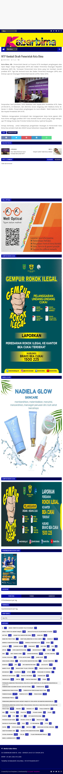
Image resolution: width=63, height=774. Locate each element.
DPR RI (4, 650)
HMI (3, 653)
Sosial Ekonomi (7, 734)
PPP (22, 716)
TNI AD (22, 734)
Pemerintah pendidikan (10, 690)
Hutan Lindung (50, 653)
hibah (49, 650)
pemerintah (40, 686)
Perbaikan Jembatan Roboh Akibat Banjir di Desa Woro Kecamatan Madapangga (27, 701)
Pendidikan (38, 694)
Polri (49, 712)
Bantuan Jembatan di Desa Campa (31, 639)
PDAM (44, 679)
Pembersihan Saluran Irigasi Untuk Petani (16, 686)
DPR (53, 646)
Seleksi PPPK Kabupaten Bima (30, 731)
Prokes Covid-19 (26, 719)
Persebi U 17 (30, 708)
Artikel (4, 635)
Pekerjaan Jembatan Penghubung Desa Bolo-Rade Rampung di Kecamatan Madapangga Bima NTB (29, 683)
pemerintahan (12, 132)
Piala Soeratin (44, 708)
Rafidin (29, 727)
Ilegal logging (7, 657)
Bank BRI (40, 635)
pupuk (4, 727)
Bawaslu (50, 639)
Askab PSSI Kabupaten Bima (22, 635)
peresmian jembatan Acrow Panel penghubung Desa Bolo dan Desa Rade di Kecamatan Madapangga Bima (29, 705)
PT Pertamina (34, 723)
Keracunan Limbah (8, 661)
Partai (18, 679)
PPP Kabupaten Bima (35, 716)
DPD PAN (43, 646)
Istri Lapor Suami (24, 657)
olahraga (17, 672)
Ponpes (4, 716)
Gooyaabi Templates (33, 771)
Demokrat (32, 646)
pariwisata (6, 679)
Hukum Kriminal (32, 653)
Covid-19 (5, 646)
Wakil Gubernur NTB (9, 738)
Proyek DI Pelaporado (9, 723)
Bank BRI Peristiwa (8, 639)
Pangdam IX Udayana (43, 672)
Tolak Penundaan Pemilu (39, 734)
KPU (16, 664)
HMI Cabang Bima (16, 653)
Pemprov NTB (23, 694)
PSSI (23, 723)
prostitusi (40, 719)
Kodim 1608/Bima (48, 661)
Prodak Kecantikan (8, 719)
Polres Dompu (37, 712)
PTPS (46, 723)
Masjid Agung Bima (45, 668)
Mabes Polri (6, 668)
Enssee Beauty (37, 650)
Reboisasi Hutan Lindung (45, 727)
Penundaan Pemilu (8, 697)
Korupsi (5, 664)
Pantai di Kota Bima (8, 675)
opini (29, 672)
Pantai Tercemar (26, 675)
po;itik (12, 712)
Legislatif (44, 664)
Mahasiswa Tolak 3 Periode (25, 668)
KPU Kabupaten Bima (29, 664)
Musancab (5, 672)
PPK (14, 716)
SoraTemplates (12, 771)
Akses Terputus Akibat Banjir (11, 631)
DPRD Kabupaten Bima (19, 650)
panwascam (41, 675)
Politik (23, 712)
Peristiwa (5, 708)
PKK (3, 712)
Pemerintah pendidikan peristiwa (34, 690)
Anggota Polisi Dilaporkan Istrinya (40, 631)
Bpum (48, 642)
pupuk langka (16, 727)
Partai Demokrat (31, 679)
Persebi (18, 708)
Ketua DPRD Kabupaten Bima (29, 661)
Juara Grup (39, 657)
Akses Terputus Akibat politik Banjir (21, 628)
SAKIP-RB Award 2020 (8, 731)
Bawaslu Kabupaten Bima (10, 642)
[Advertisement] (31, 14)
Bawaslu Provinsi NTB (32, 642)
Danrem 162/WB (18, 646)
